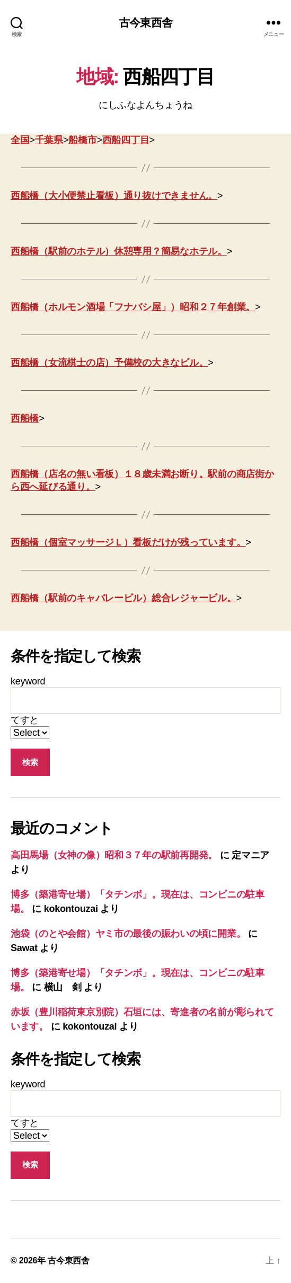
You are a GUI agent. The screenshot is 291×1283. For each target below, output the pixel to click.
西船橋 (25, 418)
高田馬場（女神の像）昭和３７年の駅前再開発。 (114, 855)
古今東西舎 (145, 22)
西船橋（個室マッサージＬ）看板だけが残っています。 (128, 542)
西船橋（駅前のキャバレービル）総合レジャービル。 (123, 598)
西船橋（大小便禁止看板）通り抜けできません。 (114, 195)
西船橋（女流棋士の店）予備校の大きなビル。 (109, 362)
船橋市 (82, 140)
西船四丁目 (125, 140)
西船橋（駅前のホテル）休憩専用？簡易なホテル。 (119, 251)
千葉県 (49, 140)
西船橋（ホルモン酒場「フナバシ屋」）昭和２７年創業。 (133, 307)
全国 (20, 140)
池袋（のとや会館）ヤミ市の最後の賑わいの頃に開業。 (128, 933)
